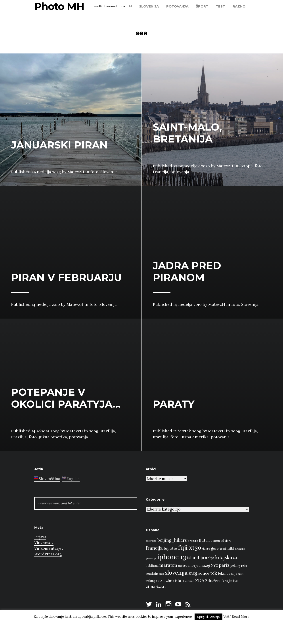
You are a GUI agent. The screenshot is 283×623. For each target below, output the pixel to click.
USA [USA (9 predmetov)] (159, 581)
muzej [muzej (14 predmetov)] (204, 565)
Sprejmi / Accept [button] (208, 617)
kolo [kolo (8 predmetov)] (236, 558)
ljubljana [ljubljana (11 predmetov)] (152, 566)
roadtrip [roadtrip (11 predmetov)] (152, 574)
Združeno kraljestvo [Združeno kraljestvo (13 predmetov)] (221, 581)
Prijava (40, 537)
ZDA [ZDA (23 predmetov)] (199, 580)
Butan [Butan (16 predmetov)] (204, 540)
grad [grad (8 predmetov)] (223, 549)
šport (202, 6)
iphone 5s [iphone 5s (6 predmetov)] (151, 558)
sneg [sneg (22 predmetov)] (192, 573)
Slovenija (149, 6)
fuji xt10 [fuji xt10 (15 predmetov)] (170, 548)
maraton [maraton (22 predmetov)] (168, 565)
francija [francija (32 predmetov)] (154, 548)
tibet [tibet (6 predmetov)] (240, 573)
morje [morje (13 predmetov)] (193, 565)
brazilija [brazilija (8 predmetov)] (193, 541)
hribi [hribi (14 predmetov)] (230, 548)
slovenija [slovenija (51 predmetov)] (176, 572)
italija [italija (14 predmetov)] (209, 558)
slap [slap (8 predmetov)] (161, 574)
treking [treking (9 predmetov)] (150, 581)
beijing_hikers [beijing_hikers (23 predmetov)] (172, 540)
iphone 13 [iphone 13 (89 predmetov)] (171, 557)
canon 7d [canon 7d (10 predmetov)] (217, 541)
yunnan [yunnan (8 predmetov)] (189, 581)
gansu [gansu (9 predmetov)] (206, 549)
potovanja (177, 6)
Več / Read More (236, 617)
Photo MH (59, 6)
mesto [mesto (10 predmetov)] (182, 566)
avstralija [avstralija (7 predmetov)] (151, 540)
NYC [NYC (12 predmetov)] (214, 566)
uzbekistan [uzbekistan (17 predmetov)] (173, 580)
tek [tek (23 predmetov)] (213, 573)
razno (239, 6)
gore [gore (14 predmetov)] (215, 548)
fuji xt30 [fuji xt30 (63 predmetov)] (189, 547)
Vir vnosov (44, 543)
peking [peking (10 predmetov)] (235, 566)
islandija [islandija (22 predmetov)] (195, 557)
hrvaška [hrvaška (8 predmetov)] (240, 549)
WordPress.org (48, 554)
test (220, 6)
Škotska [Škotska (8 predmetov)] (161, 587)
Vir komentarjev (48, 548)
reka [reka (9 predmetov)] (244, 566)
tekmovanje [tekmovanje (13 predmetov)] (227, 573)
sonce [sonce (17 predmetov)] (203, 573)
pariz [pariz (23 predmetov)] (224, 565)
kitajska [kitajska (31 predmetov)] (223, 557)
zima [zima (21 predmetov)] (150, 586)
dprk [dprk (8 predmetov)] (228, 541)
